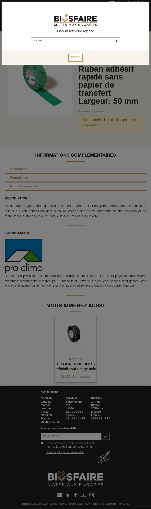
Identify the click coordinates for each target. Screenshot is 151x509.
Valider (75, 57)
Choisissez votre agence (75, 31)
